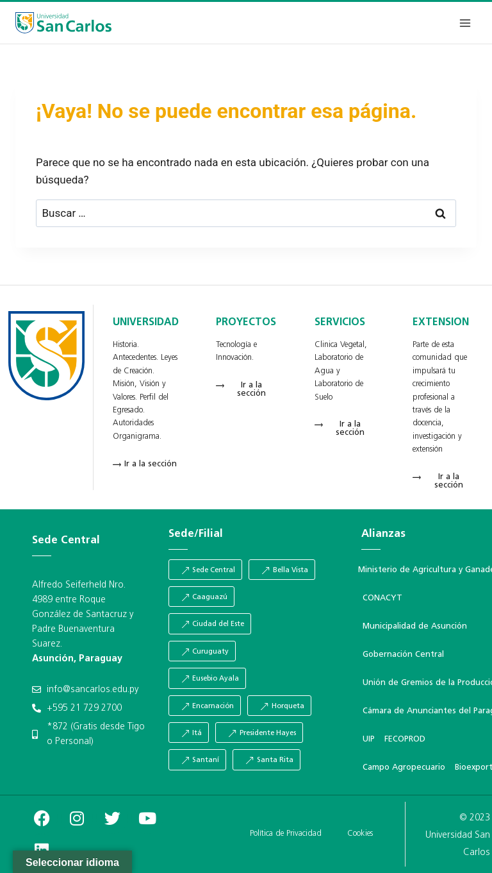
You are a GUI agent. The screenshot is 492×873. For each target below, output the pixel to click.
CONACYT (382, 598)
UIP (369, 739)
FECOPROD (404, 739)
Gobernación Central (403, 654)
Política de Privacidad (286, 833)
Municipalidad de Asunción (415, 626)
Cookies (360, 833)
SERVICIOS (340, 323)
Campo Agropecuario (404, 767)
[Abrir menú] (465, 23)
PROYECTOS (246, 323)
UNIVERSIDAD (146, 323)
